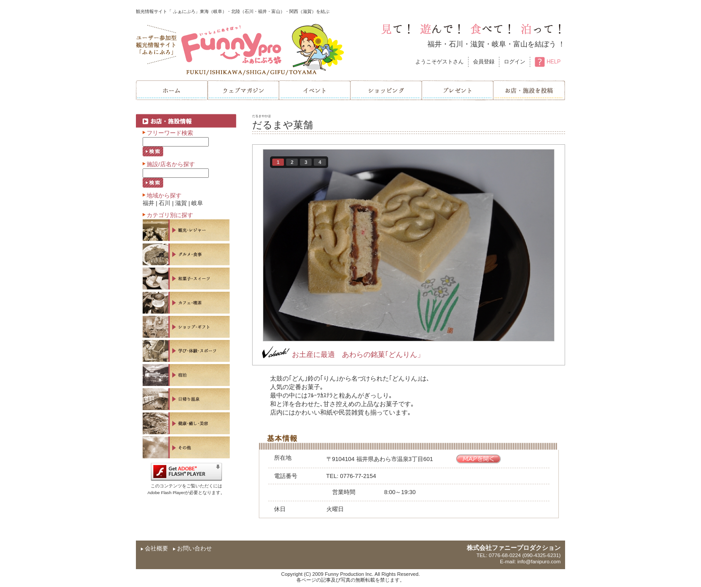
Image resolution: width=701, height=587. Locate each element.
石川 (456, 44)
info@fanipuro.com (539, 561)
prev (288, 243)
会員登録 (483, 62)
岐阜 (499, 44)
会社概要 (156, 548)
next (528, 243)
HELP (548, 62)
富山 (520, 44)
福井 (434, 44)
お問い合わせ (194, 548)
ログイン (514, 62)
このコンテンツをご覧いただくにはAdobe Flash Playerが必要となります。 (186, 486)
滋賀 (477, 44)
